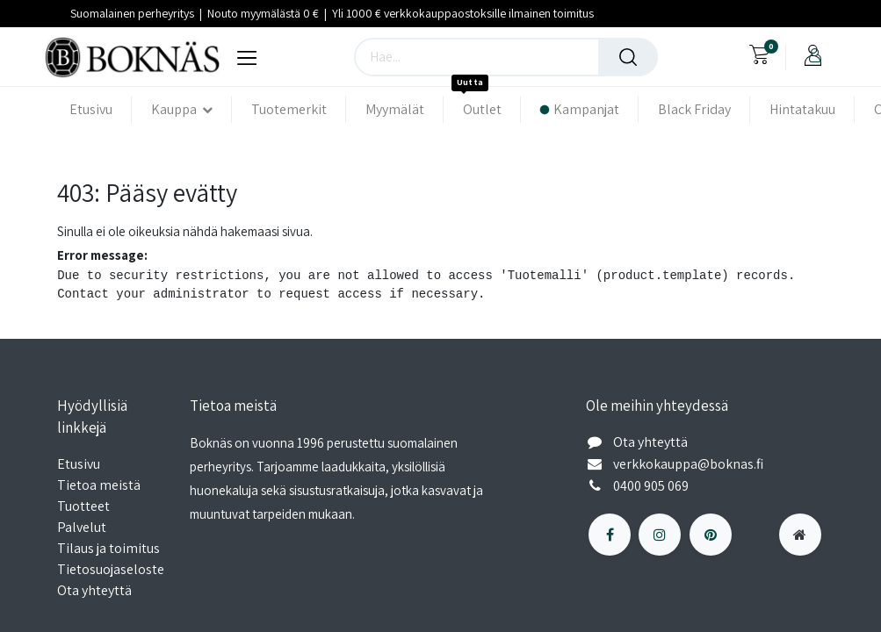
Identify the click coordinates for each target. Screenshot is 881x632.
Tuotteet (83, 506)
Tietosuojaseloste (112, 569)
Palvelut (81, 527)
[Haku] (628, 57)
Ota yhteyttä (94, 590)
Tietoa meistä (99, 485)
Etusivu (78, 464)
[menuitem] (100, 109)
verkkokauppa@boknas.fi (689, 464)
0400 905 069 (652, 486)
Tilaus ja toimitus (108, 548)
